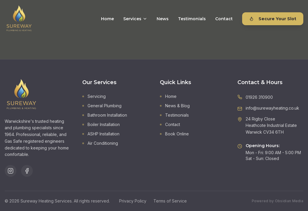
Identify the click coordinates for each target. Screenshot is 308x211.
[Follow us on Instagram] (10, 171)
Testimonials (192, 18)
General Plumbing (102, 105)
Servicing (94, 96)
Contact (224, 18)
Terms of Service (170, 200)
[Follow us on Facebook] (27, 171)
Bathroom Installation (104, 115)
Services (135, 18)
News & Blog (175, 105)
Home (107, 18)
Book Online (174, 133)
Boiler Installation (101, 124)
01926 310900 (259, 97)
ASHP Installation (100, 133)
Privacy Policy (132, 200)
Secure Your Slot (272, 18)
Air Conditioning (100, 143)
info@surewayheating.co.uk (272, 108)
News (163, 18)
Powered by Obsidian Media (278, 201)
